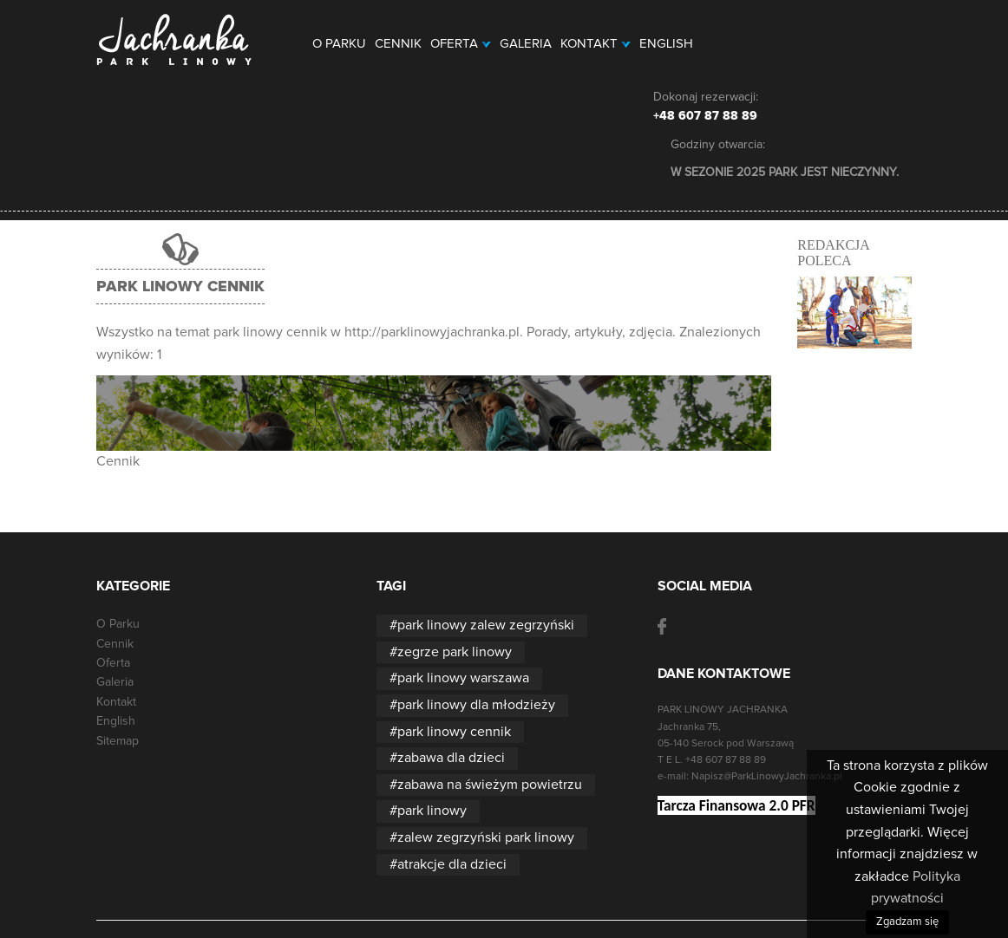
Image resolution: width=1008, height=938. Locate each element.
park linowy (432, 810)
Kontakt (595, 43)
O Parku (339, 43)
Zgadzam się (907, 922)
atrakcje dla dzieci (452, 864)
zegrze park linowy (454, 652)
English (666, 43)
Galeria (526, 43)
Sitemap (117, 741)
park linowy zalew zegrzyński (485, 625)
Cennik (398, 43)
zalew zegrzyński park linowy (485, 837)
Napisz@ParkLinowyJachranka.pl (766, 777)
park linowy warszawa (463, 678)
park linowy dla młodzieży (476, 705)
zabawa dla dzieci (451, 758)
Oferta (460, 43)
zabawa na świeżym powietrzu (489, 784)
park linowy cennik (454, 732)
